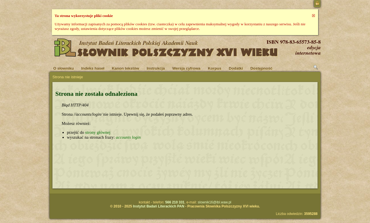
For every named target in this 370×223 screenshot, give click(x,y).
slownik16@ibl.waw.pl (214, 202)
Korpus (214, 68)
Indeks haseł (92, 68)
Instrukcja (156, 68)
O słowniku (63, 68)
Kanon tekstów (125, 68)
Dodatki (236, 68)
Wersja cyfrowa (186, 68)
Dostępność (261, 68)
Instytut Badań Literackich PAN (158, 206)
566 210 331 (175, 202)
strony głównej (97, 132)
